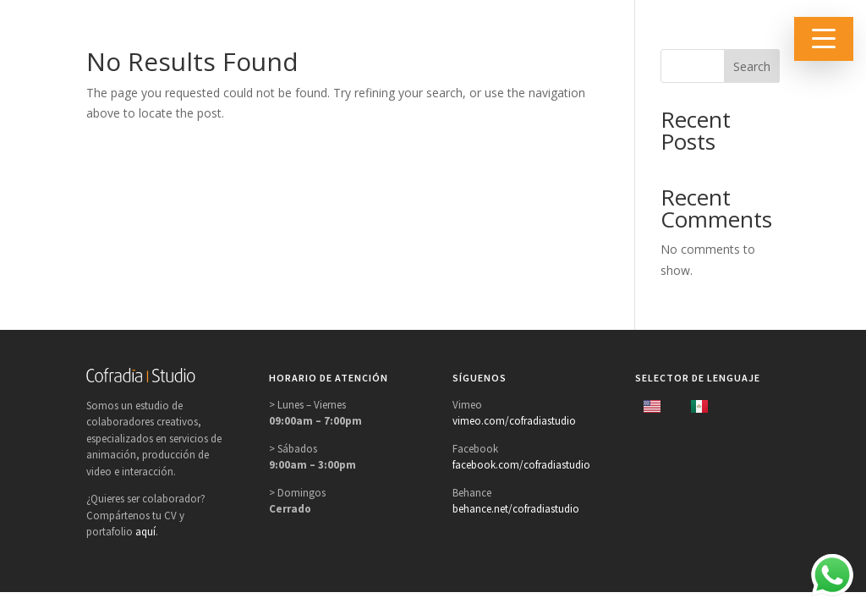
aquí (145, 531)
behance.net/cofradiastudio (515, 509)
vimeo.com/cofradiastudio (514, 421)
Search (751, 66)
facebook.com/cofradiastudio (521, 465)
